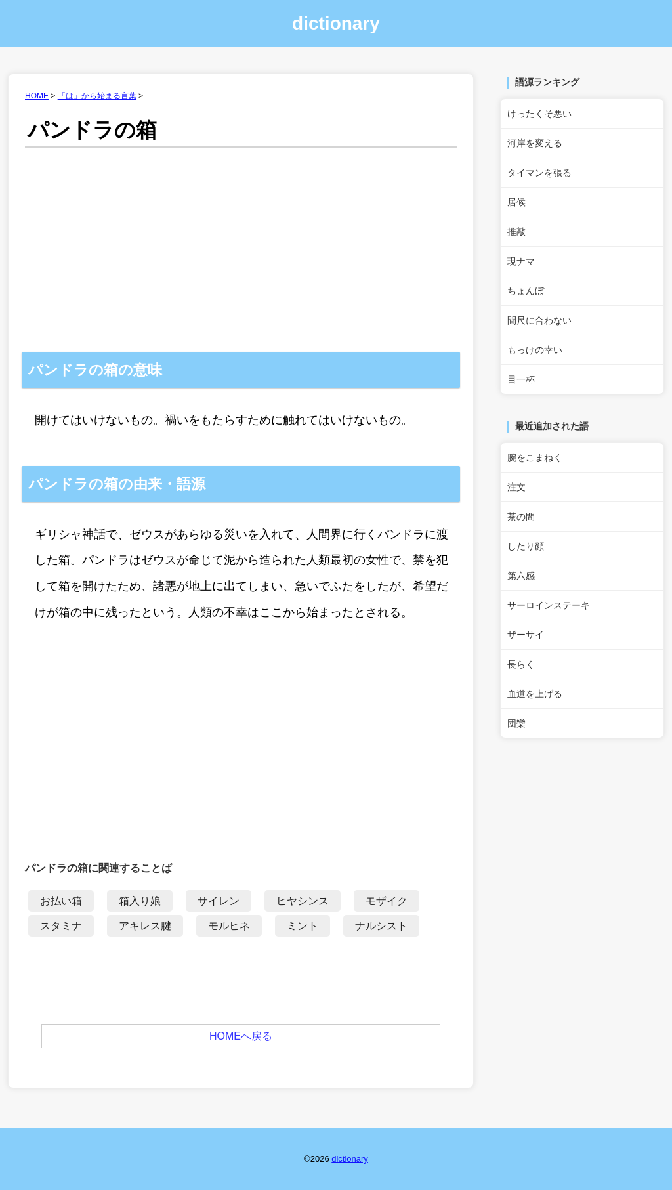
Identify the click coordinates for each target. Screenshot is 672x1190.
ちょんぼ (525, 291)
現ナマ (521, 261)
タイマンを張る (539, 172)
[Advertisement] (241, 253)
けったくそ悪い (539, 113)
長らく (521, 664)
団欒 (516, 723)
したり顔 (525, 546)
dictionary (336, 23)
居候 (516, 202)
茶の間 (521, 516)
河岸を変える (534, 143)
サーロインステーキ (548, 605)
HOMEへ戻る (240, 1036)
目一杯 (521, 379)
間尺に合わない (539, 320)
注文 (516, 487)
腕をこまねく (534, 457)
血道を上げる (534, 694)
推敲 (516, 231)
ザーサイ (525, 634)
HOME (37, 95)
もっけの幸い (534, 350)
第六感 (521, 575)
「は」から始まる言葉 (97, 95)
